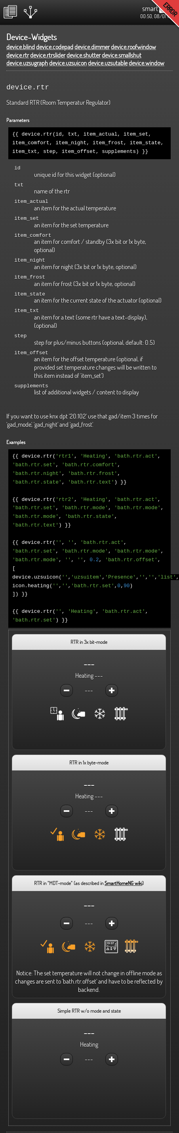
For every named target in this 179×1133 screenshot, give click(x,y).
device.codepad (54, 47)
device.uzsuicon (68, 63)
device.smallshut (121, 55)
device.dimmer (92, 47)
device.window (146, 63)
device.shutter (84, 55)
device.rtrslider (47, 55)
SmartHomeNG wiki (123, 867)
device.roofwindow (133, 47)
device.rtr (17, 55)
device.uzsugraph (27, 63)
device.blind (20, 47)
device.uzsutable (108, 63)
